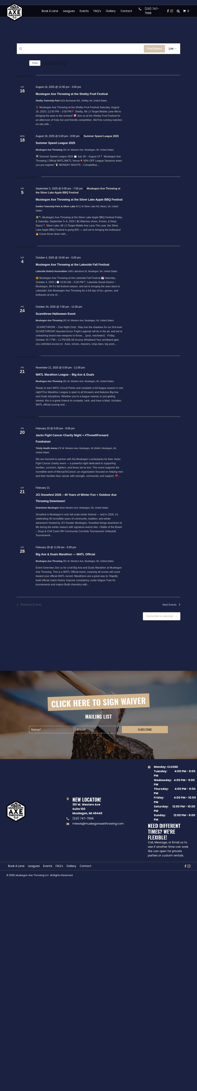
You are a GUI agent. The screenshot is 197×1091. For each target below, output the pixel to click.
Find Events (154, 48)
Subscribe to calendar (159, 616)
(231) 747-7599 (83, 818)
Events (47, 866)
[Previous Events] (19, 63)
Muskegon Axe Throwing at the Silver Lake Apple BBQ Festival (79, 199)
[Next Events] (25, 63)
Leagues (34, 866)
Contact (85, 866)
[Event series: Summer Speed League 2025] (100, 136)
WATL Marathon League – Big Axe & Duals (65, 374)
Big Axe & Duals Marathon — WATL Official (65, 554)
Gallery (71, 866)
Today (35, 63)
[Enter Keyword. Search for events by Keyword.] (80, 48)
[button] (168, 11)
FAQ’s (59, 866)
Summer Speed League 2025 (55, 143)
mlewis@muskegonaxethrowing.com (98, 824)
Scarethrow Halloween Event (55, 313)
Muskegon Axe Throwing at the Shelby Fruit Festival (72, 94)
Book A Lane (16, 866)
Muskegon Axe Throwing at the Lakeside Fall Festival (72, 264)
